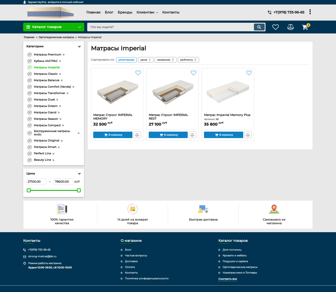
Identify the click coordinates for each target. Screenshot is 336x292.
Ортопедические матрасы (240, 267)
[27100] (36, 181)
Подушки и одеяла (235, 261)
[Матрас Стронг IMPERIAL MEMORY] (117, 91)
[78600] (63, 181)
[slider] (29, 190)
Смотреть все (227, 278)
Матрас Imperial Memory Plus (228, 117)
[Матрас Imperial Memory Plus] (228, 91)
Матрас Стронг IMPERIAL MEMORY (117, 118)
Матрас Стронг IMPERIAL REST (172, 118)
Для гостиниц (232, 249)
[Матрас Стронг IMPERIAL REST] (172, 91)
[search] (176, 27)
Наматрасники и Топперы (240, 272)
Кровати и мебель (235, 255)
